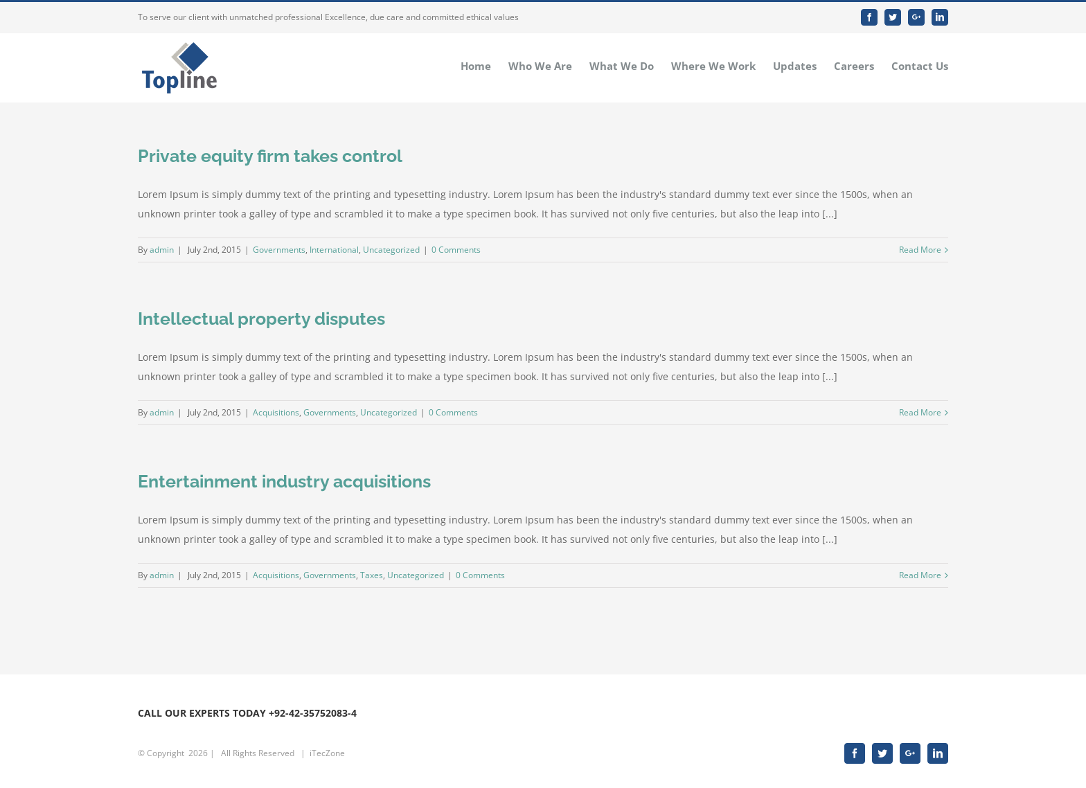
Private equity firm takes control (270, 155)
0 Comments (456, 250)
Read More (920, 250)
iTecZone (327, 753)
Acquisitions (276, 412)
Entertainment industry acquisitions (284, 481)
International (334, 250)
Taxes (371, 575)
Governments (279, 250)
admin (162, 250)
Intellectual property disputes (261, 318)
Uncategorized (391, 250)
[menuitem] (484, 65)
